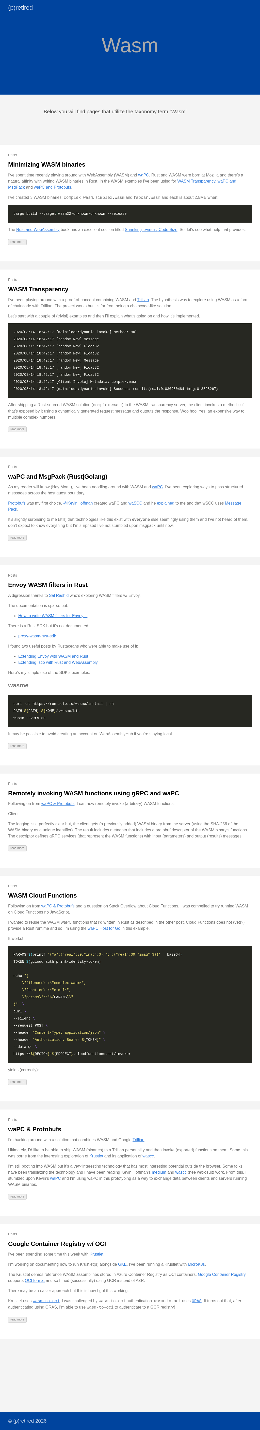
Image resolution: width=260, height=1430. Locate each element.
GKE (122, 1264)
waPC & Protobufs (58, 803)
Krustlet (96, 1156)
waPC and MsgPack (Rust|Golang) (57, 476)
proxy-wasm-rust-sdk (37, 636)
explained (165, 503)
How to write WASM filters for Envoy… (52, 616)
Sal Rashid (59, 595)
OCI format (35, 1280)
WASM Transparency (196, 181)
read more (17, 242)
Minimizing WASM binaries (46, 164)
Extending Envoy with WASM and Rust (53, 656)
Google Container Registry (222, 1274)
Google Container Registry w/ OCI (57, 1243)
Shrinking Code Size (151, 230)
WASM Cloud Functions (42, 895)
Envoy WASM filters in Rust (48, 584)
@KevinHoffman (78, 503)
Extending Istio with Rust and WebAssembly (58, 662)
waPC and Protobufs (52, 187)
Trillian (143, 300)
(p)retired (20, 7)
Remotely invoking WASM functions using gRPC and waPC (93, 793)
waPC (143, 175)
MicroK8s (196, 1264)
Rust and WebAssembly (37, 230)
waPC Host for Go (104, 928)
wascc (148, 1156)
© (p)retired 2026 (27, 1421)
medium (159, 1172)
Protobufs (16, 503)
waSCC (135, 503)
